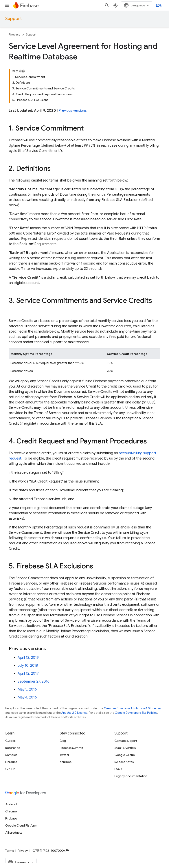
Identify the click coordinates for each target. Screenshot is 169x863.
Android (11, 804)
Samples (11, 755)
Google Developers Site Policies (136, 713)
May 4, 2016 (27, 697)
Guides (10, 741)
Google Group (124, 755)
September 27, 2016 (33, 681)
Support (13, 18)
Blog (63, 741)
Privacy (23, 850)
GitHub (10, 769)
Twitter (64, 755)
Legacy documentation (130, 776)
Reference (12, 748)
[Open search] (107, 5)
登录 (159, 5)
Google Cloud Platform (21, 825)
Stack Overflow (125, 748)
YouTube (66, 762)
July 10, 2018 (28, 665)
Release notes (124, 762)
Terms (9, 850)
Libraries (11, 762)
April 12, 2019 (28, 657)
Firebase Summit (71, 748)
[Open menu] (7, 5)
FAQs (118, 769)
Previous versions (73, 110)
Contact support (125, 741)
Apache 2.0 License (74, 713)
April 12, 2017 (28, 673)
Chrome (11, 811)
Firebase (14, 34)
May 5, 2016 (27, 689)
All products (13, 833)
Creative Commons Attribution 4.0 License (132, 708)
